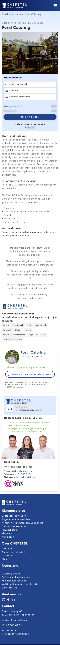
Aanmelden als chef (13, 552)
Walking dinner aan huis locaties (21, 584)
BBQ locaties (9, 587)
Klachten (7, 533)
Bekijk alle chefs (11, 14)
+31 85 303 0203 (23, 474)
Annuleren (8, 536)
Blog (4, 559)
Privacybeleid (10, 529)
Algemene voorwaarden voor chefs (22, 522)
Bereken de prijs (30, 116)
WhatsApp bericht (22, 471)
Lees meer (32, 202)
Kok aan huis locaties (14, 580)
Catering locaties (12, 573)
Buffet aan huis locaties (16, 577)
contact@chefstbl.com (24, 477)
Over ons (7, 548)
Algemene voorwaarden (16, 519)
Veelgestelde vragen (14, 515)
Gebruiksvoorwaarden (14, 526)
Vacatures (7, 555)
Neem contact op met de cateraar (30, 374)
